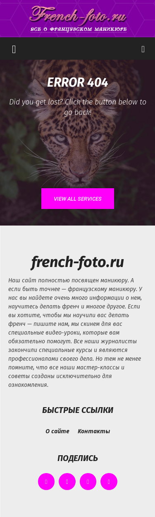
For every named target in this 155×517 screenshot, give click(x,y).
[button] (14, 48)
